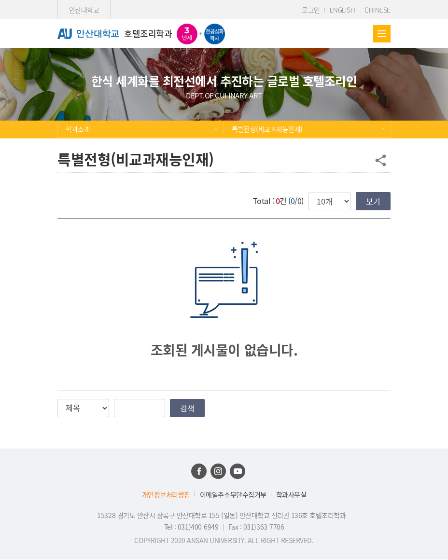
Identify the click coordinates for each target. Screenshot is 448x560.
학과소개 (78, 129)
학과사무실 (291, 494)
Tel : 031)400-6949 (192, 527)
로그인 (311, 9)
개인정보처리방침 (166, 494)
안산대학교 (84, 9)
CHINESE (377, 9)
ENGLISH (342, 9)
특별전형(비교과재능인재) (267, 129)
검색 (187, 408)
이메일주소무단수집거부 (233, 494)
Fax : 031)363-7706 (256, 527)
